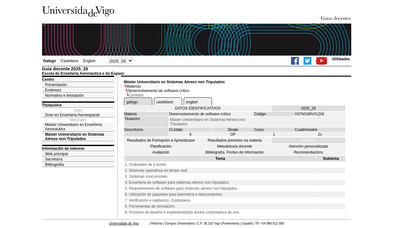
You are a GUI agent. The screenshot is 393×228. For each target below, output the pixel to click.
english (192, 102)
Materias (134, 86)
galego (132, 102)
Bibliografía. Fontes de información (235, 152)
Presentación (56, 85)
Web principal (56, 154)
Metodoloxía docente (234, 146)
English (89, 61)
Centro (48, 79)
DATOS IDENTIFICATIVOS (197, 108)
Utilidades (341, 59)
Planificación (160, 146)
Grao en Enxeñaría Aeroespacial (72, 115)
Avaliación (160, 152)
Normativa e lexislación (64, 95)
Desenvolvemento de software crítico (158, 91)
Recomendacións (308, 152)
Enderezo (53, 90)
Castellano (69, 61)
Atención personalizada (308, 146)
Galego (49, 61)
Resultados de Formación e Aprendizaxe (161, 140)
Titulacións (52, 105)
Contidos (308, 140)
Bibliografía (54, 164)
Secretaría (53, 159)
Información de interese (63, 148)
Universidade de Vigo (124, 223)
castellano (164, 102)
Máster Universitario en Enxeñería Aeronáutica (73, 126)
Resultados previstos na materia (234, 140)
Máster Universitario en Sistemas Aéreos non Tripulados (75, 136)
